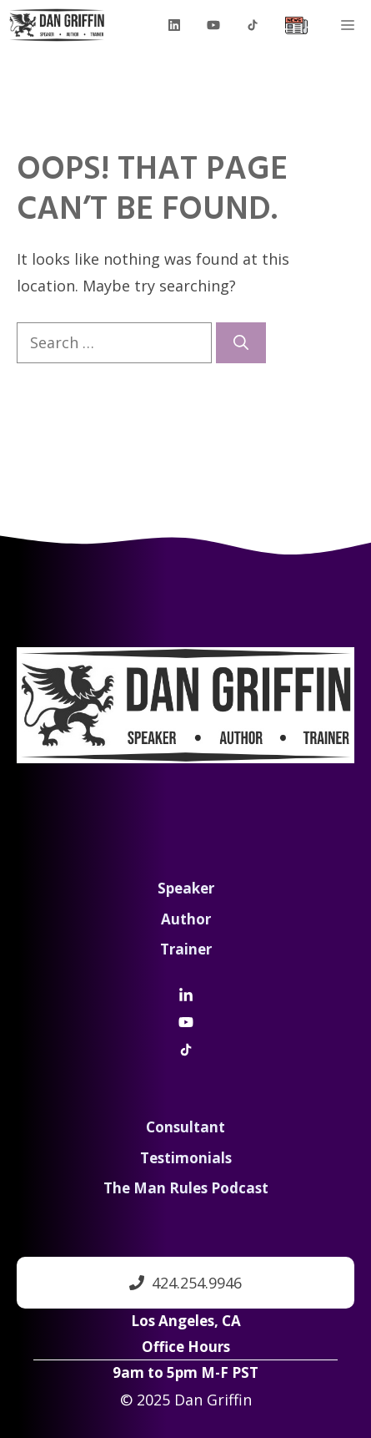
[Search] (241, 342)
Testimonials (186, 1157)
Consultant (185, 1127)
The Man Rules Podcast (185, 1187)
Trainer (186, 949)
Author (186, 919)
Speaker (186, 888)
